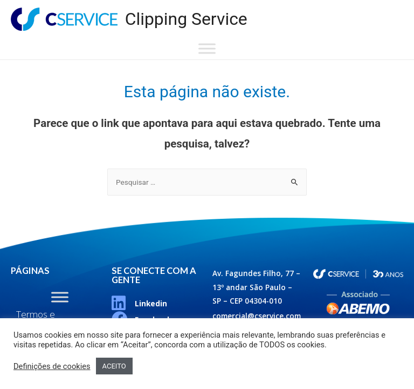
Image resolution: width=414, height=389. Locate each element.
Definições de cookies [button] (52, 366)
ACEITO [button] (114, 366)
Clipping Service (186, 19)
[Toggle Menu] (207, 49)
